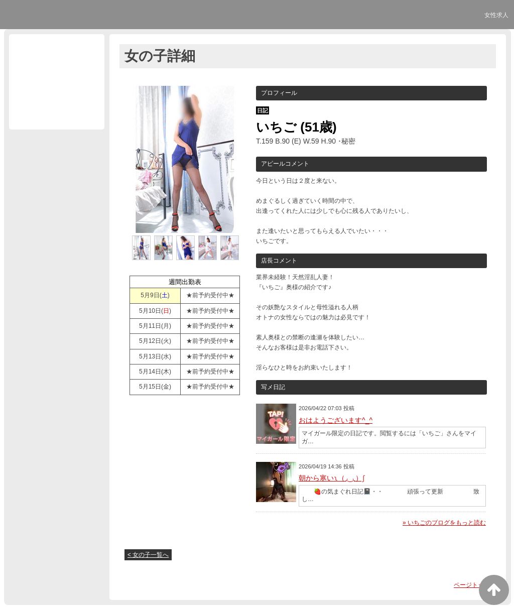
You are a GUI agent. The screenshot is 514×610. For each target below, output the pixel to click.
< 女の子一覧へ (148, 554)
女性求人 (496, 15)
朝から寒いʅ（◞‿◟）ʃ (331, 478)
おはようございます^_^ (335, 420)
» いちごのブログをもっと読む (444, 522)
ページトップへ (475, 584)
